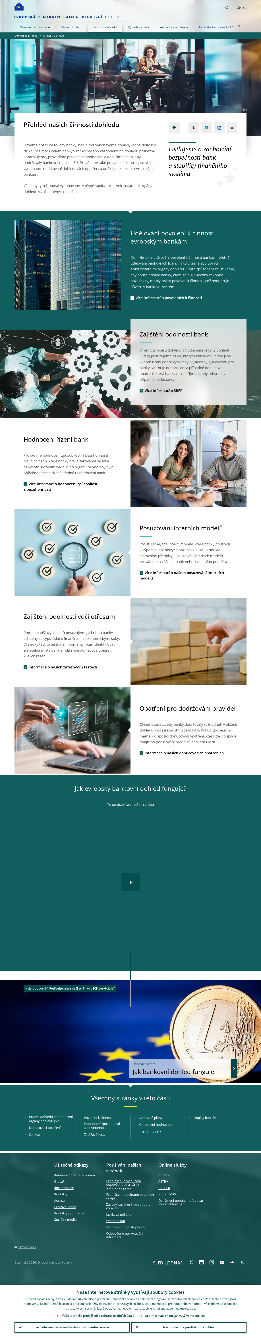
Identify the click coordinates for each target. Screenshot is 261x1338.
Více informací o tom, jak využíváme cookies (174, 1316)
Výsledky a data (138, 27)
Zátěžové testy (94, 1135)
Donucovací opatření (45, 1128)
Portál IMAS (167, 1194)
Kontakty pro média (69, 1213)
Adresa (59, 1200)
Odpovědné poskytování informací (124, 1235)
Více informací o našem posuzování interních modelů (182, 575)
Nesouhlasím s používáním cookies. (189, 1327)
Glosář (59, 1181)
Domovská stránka (26, 35)
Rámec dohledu (71, 27)
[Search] (206, 7)
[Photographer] (244, 110)
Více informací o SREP (163, 390)
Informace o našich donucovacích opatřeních (184, 753)
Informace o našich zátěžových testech (63, 667)
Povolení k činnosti (98, 1118)
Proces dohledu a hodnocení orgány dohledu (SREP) (51, 1119)
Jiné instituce (64, 1188)
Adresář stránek (27, 1247)
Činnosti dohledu (105, 27)
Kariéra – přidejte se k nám (74, 1175)
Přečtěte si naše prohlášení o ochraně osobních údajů (97, 1316)
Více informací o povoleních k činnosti (169, 297)
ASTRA (163, 1181)
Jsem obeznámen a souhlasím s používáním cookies (72, 1327)
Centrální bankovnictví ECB (220, 27)
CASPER (164, 1188)
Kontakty (60, 1194)
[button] (233, 8)
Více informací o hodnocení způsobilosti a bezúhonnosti (61, 486)
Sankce (34, 1135)
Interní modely (150, 1131)
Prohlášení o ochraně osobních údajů (130, 1196)
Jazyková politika (118, 1214)
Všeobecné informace (35, 27)
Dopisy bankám (205, 1118)
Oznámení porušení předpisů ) (180, 1202)
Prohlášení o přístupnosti (125, 1227)
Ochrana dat (115, 1221)
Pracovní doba (65, 1207)
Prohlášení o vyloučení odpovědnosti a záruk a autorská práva (123, 1184)
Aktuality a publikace (174, 27)
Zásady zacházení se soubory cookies (128, 1206)
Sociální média (65, 1219)
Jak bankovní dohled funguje (180, 1069)
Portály (163, 1175)
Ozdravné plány (150, 1118)
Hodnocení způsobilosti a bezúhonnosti (102, 1126)
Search (227, 8)
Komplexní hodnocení (155, 1125)
